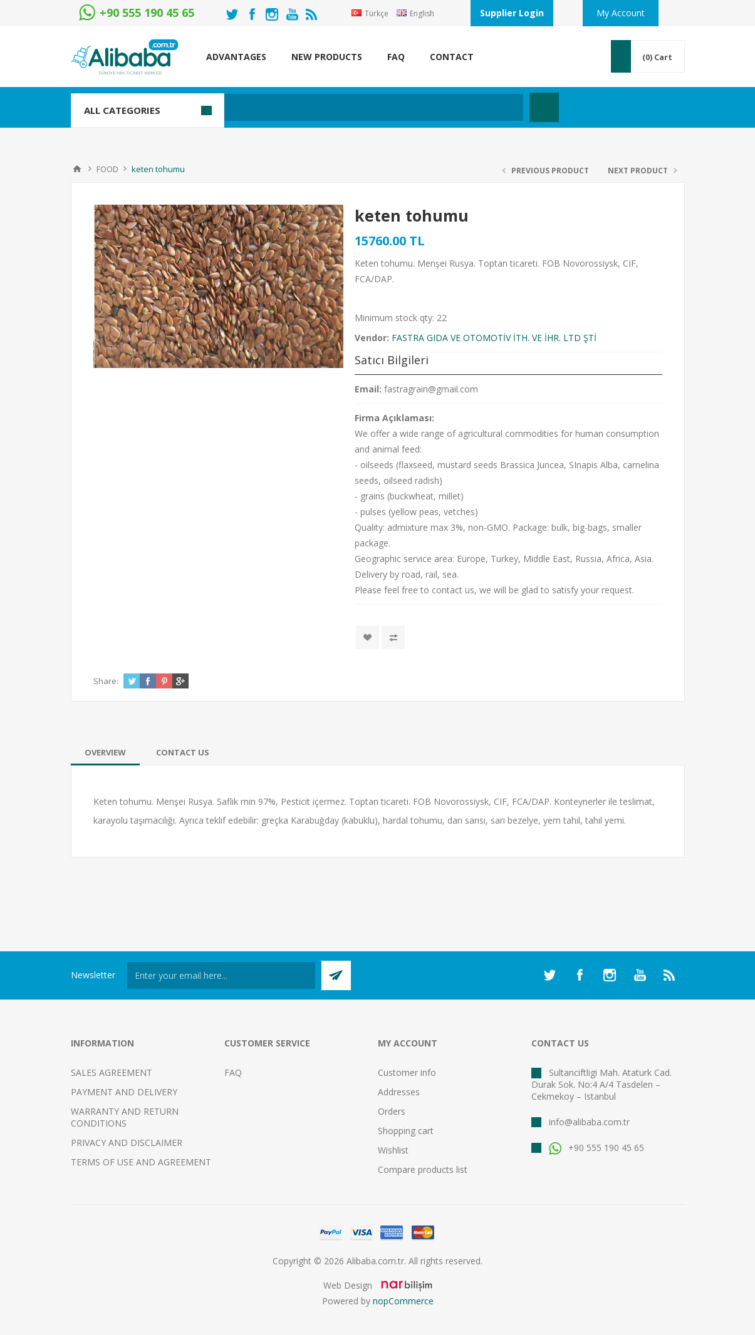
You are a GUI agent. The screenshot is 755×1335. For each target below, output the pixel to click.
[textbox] (318, 107)
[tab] (105, 752)
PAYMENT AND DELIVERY (124, 1092)
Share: (105, 681)
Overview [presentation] (105, 752)
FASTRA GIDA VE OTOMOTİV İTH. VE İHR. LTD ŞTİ (494, 338)
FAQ (233, 1072)
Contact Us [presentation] (182, 752)
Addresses (399, 1092)
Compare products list (422, 1169)
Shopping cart (406, 1131)
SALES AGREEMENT (111, 1072)
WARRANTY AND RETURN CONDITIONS (125, 1117)
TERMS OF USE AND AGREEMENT (141, 1162)
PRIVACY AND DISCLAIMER (126, 1142)
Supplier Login (512, 13)
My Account (620, 13)
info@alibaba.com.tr (589, 1122)
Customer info (407, 1072)
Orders (391, 1111)
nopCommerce (403, 1301)
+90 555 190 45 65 (596, 1147)
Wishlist (393, 1150)
